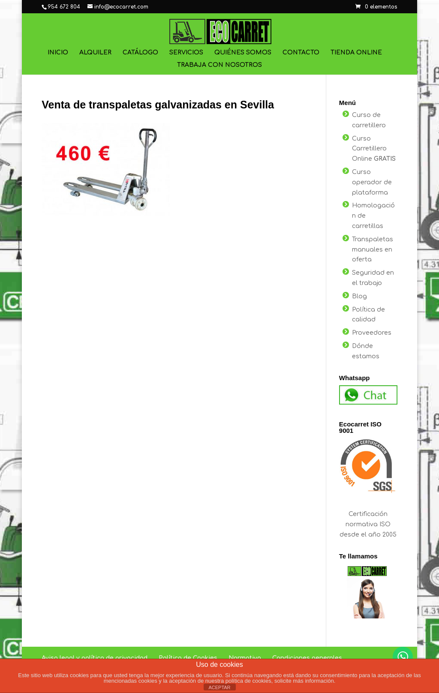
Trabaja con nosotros (219, 65)
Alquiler (95, 53)
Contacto (301, 53)
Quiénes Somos (242, 53)
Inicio (58, 53)
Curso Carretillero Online (374, 148)
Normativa (245, 658)
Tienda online (356, 53)
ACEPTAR (219, 687)
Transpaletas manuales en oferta (372, 249)
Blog (359, 296)
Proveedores (371, 333)
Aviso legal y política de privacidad (94, 658)
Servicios (186, 53)
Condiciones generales (307, 658)
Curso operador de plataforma (372, 182)
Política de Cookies (188, 658)
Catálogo (140, 53)
